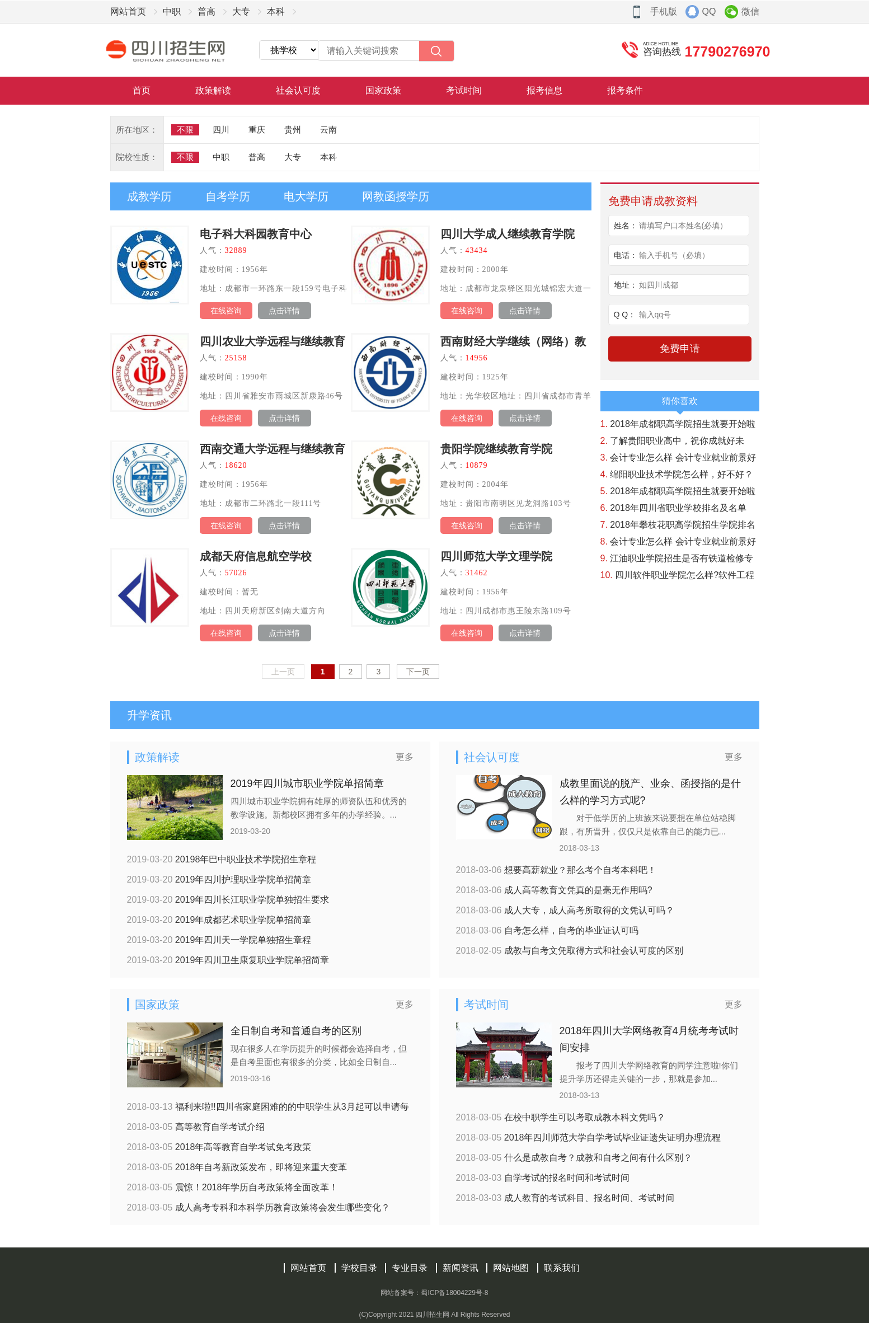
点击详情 (284, 310)
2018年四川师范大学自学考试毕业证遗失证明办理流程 (588, 1137)
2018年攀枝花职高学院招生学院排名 (677, 524)
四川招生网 (432, 1315)
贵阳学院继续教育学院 (496, 449)
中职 (172, 11)
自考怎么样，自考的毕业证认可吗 (547, 930)
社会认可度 (298, 90)
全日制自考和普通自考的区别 (296, 1030)
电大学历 (306, 196)
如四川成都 (658, 284)
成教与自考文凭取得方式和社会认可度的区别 (569, 950)
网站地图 (511, 1268)
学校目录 (359, 1268)
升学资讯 (149, 715)
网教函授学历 (395, 196)
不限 (185, 129)
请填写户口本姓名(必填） (683, 225)
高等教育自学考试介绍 (196, 1127)
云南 (328, 129)
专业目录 (410, 1268)
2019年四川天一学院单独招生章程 (219, 940)
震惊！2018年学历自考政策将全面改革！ (233, 1187)
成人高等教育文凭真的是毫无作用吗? (554, 890)
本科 (276, 11)
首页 (142, 90)
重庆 (256, 129)
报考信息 (544, 90)
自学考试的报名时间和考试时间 (543, 1178)
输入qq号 (655, 314)
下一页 (418, 671)
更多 (405, 757)
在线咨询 (226, 310)
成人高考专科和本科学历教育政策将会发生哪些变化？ (258, 1207)
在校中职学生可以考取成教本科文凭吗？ (560, 1117)
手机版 (663, 11)
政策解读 (213, 90)
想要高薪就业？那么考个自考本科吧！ (556, 870)
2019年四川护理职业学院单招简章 (219, 879)
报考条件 (625, 90)
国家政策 (383, 90)
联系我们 (562, 1268)
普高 (206, 11)
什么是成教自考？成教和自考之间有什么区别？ (574, 1157)
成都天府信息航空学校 (256, 556)
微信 (750, 11)
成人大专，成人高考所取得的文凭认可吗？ (565, 910)
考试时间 (464, 90)
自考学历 (227, 196)
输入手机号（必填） (674, 255)
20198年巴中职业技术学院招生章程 (222, 859)
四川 (221, 129)
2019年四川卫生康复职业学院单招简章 (228, 960)
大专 (241, 11)
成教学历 (149, 196)
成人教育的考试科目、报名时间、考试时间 (565, 1198)
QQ (709, 11)
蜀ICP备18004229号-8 (454, 1293)
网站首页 (128, 11)
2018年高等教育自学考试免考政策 (219, 1147)
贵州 (292, 129)
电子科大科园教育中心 (256, 234)
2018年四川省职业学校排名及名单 (673, 508)
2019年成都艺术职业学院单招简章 (219, 920)
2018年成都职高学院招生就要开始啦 (677, 424)
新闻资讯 (460, 1268)
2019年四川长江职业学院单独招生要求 (228, 899)
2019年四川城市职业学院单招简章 (307, 783)
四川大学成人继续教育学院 (507, 234)
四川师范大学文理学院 (496, 556)
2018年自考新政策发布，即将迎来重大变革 (237, 1167)
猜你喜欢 (680, 403)
